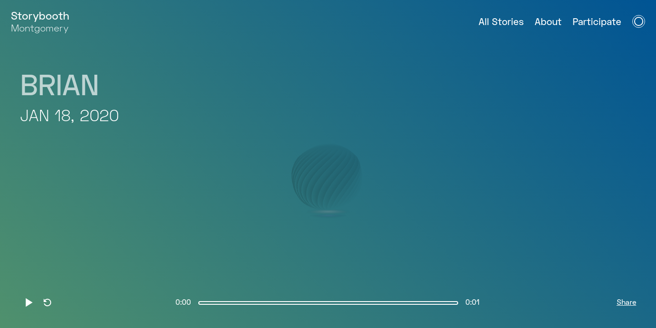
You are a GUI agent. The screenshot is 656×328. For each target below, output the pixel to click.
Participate (597, 22)
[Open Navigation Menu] (638, 21)
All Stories (501, 22)
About (548, 22)
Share (626, 303)
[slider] (328, 303)
